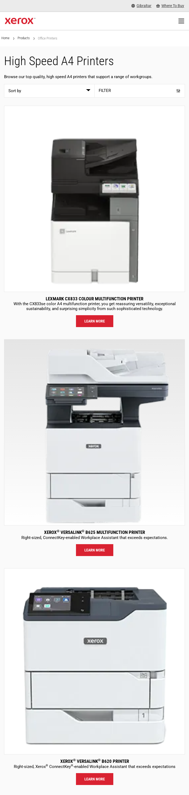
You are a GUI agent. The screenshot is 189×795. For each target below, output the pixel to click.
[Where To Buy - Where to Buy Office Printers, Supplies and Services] (170, 6)
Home (5, 38)
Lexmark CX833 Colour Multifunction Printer (94, 298)
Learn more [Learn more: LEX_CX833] (94, 321)
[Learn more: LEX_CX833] (94, 199)
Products (24, 38)
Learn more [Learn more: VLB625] (94, 550)
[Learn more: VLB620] (94, 661)
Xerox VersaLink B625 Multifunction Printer (94, 532)
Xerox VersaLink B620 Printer (94, 761)
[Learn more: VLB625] (94, 432)
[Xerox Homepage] (20, 21)
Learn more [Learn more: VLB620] (94, 779)
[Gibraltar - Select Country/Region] (141, 6)
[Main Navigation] (181, 21)
